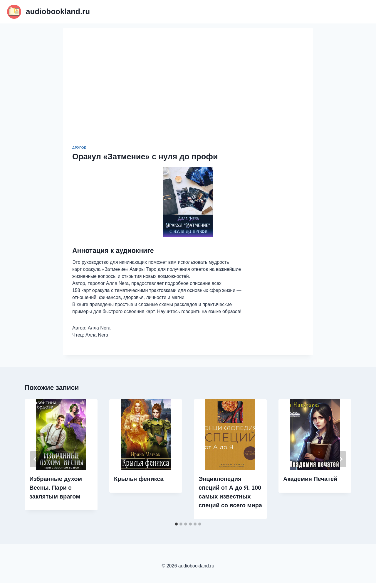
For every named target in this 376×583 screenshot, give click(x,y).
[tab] (176, 524)
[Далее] (340, 459)
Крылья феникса (139, 479)
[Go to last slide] (35, 459)
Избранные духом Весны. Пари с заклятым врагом (55, 488)
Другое (79, 147)
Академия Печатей (310, 479)
